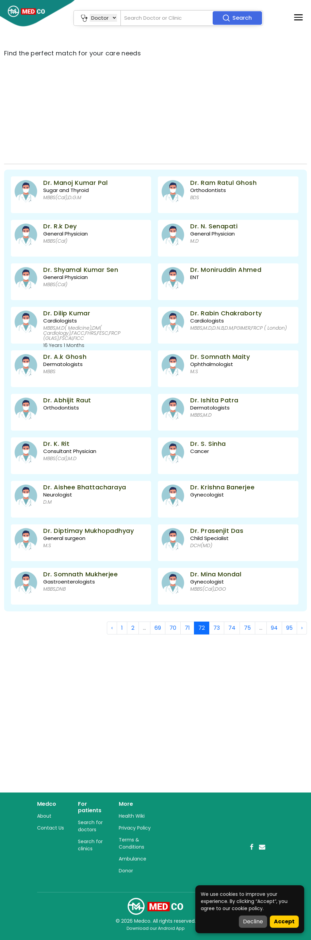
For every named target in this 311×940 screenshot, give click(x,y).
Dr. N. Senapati (214, 226)
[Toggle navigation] (298, 17)
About (44, 816)
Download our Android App (156, 928)
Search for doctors (90, 826)
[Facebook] (251, 847)
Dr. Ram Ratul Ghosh (223, 182)
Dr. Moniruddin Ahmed (225, 269)
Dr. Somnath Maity (220, 356)
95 (289, 628)
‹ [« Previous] (112, 628)
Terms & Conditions (131, 843)
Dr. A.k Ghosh (64, 356)
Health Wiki (132, 816)
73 (216, 628)
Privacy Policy (135, 827)
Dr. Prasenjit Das (216, 530)
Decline (253, 921)
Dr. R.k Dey (60, 226)
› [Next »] (301, 628)
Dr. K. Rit (56, 443)
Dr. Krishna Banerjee (222, 487)
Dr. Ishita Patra (214, 400)
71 (187, 628)
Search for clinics (90, 845)
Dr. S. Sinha (208, 443)
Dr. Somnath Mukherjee (80, 574)
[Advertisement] (155, 110)
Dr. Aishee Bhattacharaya (84, 487)
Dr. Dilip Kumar (66, 313)
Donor (126, 870)
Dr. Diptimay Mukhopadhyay (88, 530)
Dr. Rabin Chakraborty (226, 313)
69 (157, 628)
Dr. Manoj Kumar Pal (75, 182)
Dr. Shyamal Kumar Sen (80, 269)
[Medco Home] (155, 906)
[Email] (262, 847)
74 (231, 628)
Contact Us (50, 827)
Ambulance (132, 858)
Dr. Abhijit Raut (67, 400)
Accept (284, 921)
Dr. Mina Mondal (215, 574)
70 (172, 628)
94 (274, 628)
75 (247, 628)
